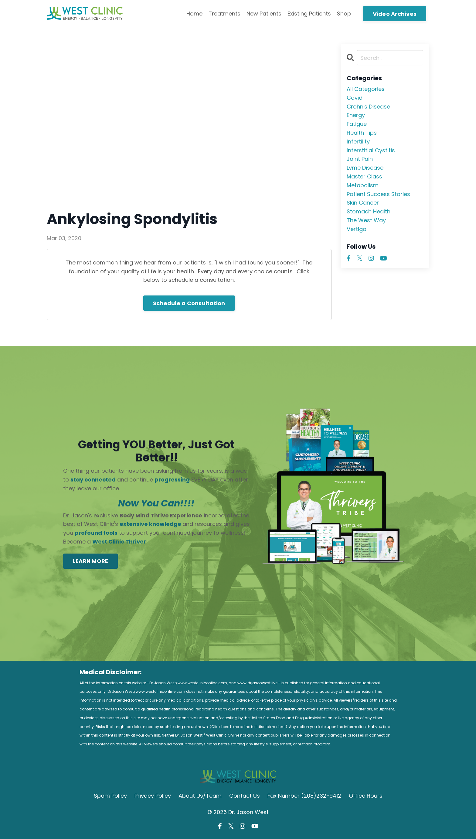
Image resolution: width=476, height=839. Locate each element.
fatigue (357, 124)
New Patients (263, 13)
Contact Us (244, 795)
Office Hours (365, 795)
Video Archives (395, 14)
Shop (344, 13)
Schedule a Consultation (189, 303)
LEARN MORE (90, 561)
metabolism (363, 185)
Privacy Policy (152, 795)
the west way (366, 220)
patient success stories (378, 194)
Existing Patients (309, 13)
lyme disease (365, 167)
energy (356, 115)
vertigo (356, 229)
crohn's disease (368, 106)
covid (354, 98)
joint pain (360, 159)
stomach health (368, 211)
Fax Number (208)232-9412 (304, 795)
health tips (362, 132)
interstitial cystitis (371, 150)
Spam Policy (110, 795)
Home (194, 13)
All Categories (366, 89)
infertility (358, 141)
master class (364, 176)
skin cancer (363, 202)
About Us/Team (200, 795)
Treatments (224, 13)
